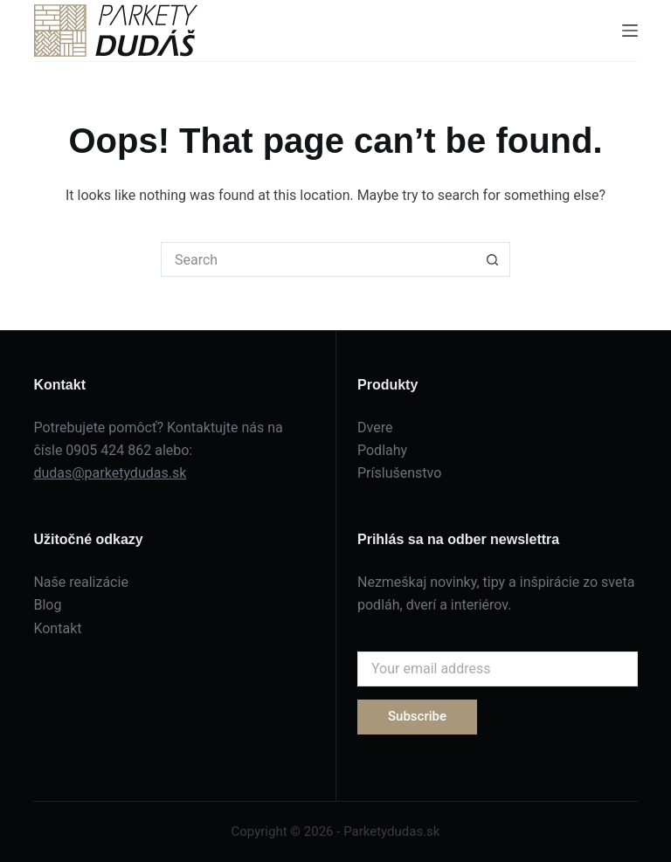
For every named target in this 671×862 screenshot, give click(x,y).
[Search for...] (318, 259)
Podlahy (382, 450)
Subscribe (417, 716)
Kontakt (57, 628)
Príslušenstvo (399, 473)
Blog (47, 605)
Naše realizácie (80, 582)
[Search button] (492, 259)
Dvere (374, 427)
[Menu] (630, 30)
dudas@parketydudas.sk (109, 473)
